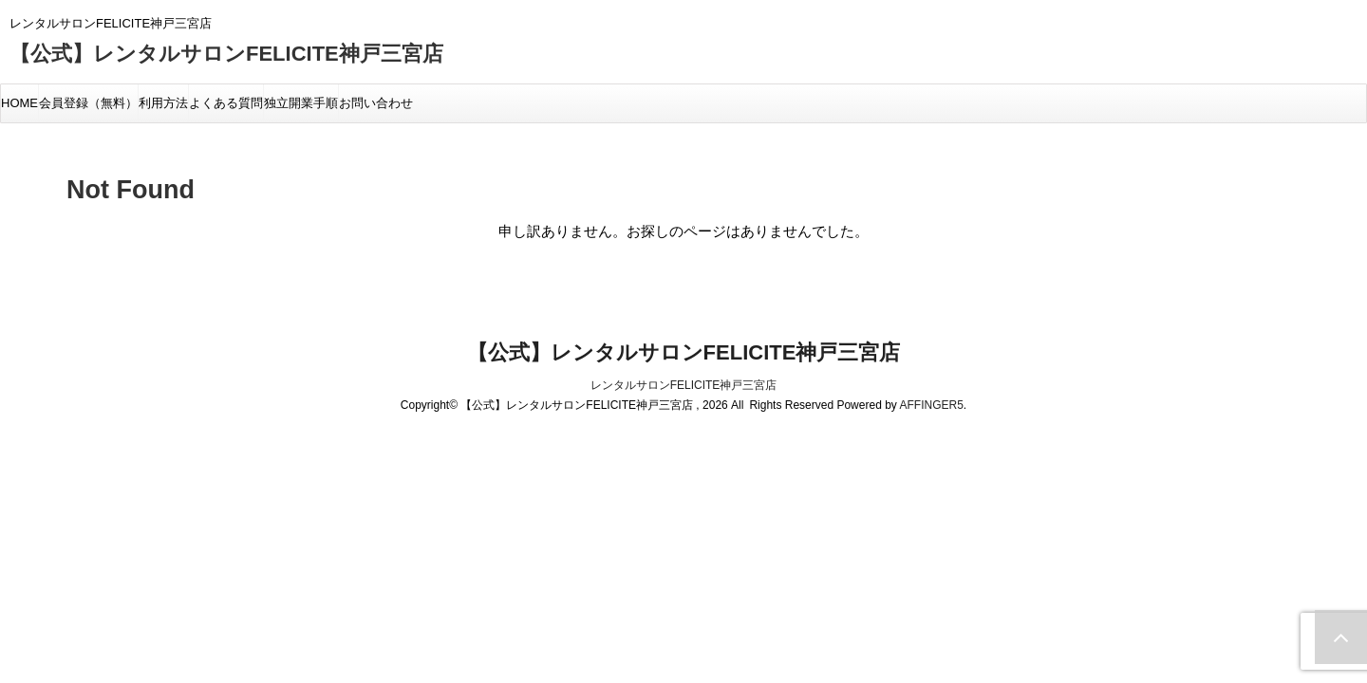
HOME (19, 103)
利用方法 (163, 103)
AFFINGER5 (931, 405)
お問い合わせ (376, 103)
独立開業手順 (301, 103)
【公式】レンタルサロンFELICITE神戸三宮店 (226, 53)
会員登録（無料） (88, 103)
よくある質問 (226, 103)
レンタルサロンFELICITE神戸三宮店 (683, 385)
